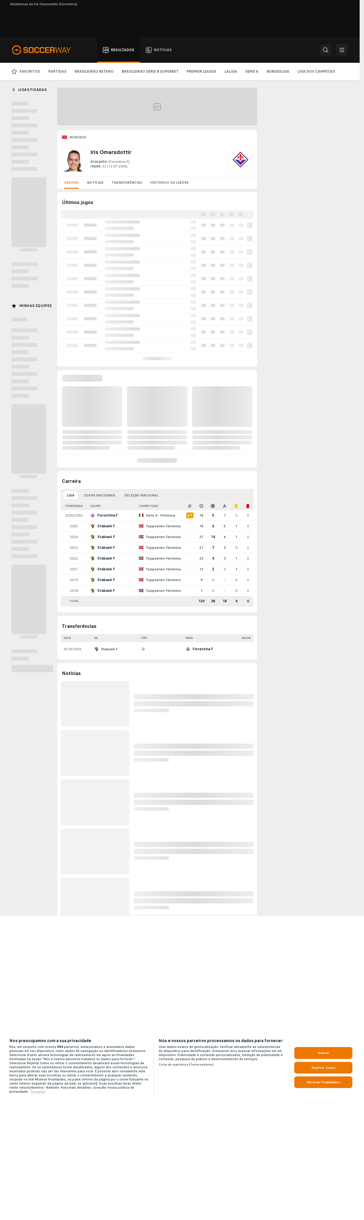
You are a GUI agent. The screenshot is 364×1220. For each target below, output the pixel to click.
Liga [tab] (70, 495)
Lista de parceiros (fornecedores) (186, 1064)
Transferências (127, 183)
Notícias (95, 183)
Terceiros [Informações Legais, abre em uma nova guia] (37, 1091)
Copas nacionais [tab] (99, 495)
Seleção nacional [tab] (142, 495)
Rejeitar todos (323, 1068)
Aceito (323, 1053)
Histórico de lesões (169, 183)
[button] (325, 50)
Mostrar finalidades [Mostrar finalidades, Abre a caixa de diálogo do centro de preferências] (323, 1082)
